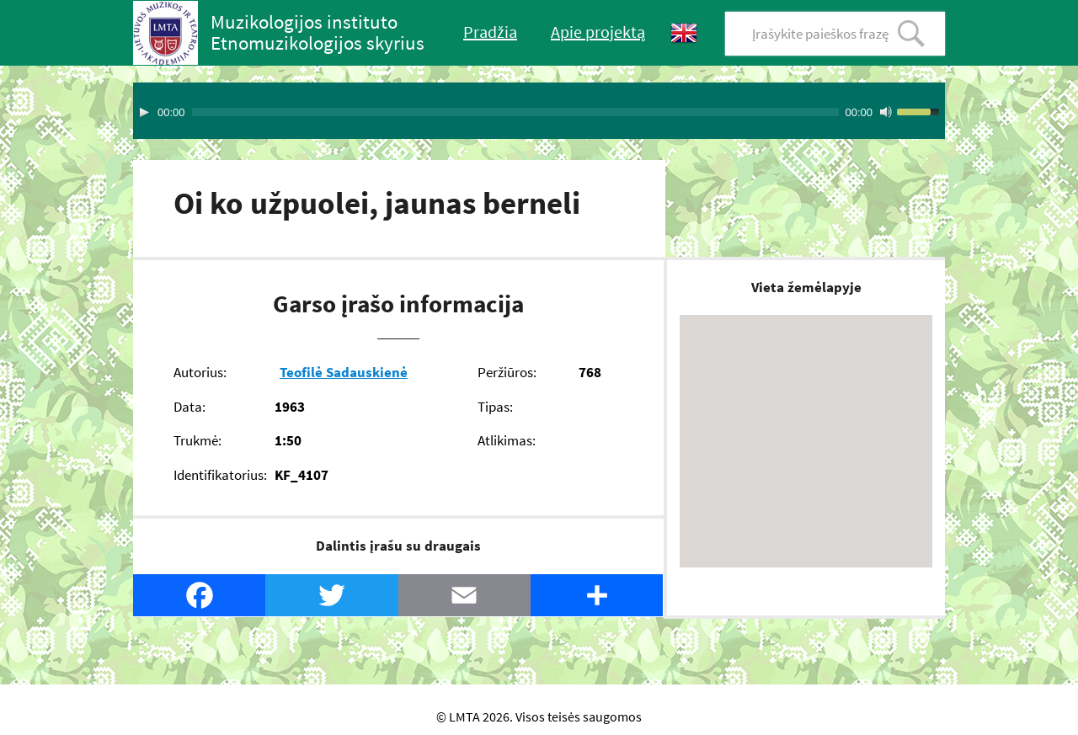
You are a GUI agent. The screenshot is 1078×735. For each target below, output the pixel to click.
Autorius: (200, 372)
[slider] (515, 112)
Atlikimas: (507, 440)
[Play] (144, 112)
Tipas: (495, 406)
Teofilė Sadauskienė (344, 372)
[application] (539, 111)
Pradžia (490, 31)
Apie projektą (598, 31)
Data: (189, 406)
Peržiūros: (507, 372)
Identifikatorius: (220, 475)
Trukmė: (197, 440)
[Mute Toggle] (886, 112)
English (683, 33)
